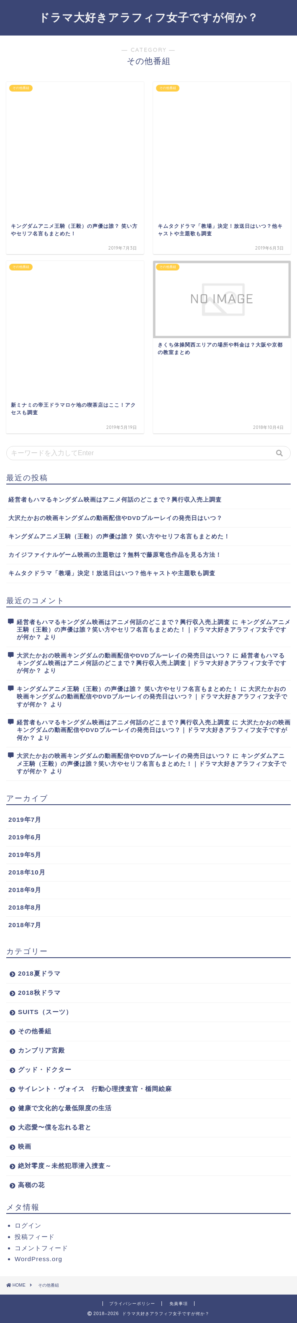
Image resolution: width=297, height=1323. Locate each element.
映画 (24, 1146)
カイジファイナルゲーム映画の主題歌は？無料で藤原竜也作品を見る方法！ (115, 555)
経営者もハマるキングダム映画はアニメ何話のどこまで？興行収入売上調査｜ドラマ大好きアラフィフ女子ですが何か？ (152, 663)
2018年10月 (27, 872)
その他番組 (34, 1031)
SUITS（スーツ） (45, 1011)
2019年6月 (24, 837)
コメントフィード (41, 1248)
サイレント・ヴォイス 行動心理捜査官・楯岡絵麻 (95, 1088)
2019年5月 (24, 854)
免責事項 (178, 1303)
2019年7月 (24, 819)
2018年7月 (24, 924)
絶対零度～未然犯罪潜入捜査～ (65, 1165)
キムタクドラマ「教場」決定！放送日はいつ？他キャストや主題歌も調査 (111, 573)
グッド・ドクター (45, 1069)
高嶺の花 (31, 1184)
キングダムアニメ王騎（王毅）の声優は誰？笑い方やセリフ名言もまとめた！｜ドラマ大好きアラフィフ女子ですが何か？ (154, 630)
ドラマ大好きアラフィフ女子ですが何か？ (148, 17)
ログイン (28, 1225)
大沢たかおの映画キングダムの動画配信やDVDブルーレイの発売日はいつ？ (115, 518)
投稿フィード (35, 1236)
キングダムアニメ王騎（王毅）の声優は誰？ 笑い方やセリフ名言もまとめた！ (119, 536)
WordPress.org (38, 1258)
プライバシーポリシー (132, 1303)
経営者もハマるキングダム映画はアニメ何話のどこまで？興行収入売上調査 (115, 500)
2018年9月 (24, 889)
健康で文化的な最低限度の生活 (65, 1107)
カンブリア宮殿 (41, 1050)
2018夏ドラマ (39, 973)
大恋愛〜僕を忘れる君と (55, 1127)
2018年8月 (24, 907)
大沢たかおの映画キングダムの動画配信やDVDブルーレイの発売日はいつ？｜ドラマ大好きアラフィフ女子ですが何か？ (152, 697)
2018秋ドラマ (39, 992)
